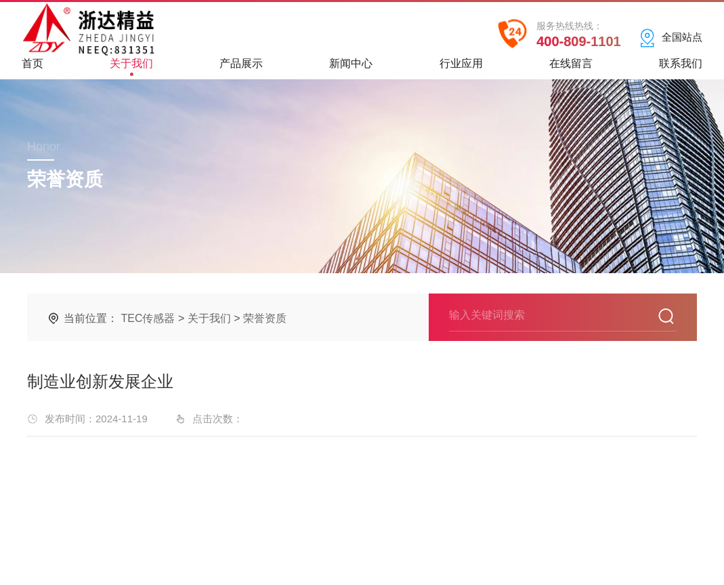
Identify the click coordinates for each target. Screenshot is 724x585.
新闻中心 (350, 68)
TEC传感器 (148, 318)
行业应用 (461, 68)
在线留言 (571, 68)
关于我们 (131, 67)
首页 (32, 68)
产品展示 (241, 68)
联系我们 (680, 68)
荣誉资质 (264, 318)
